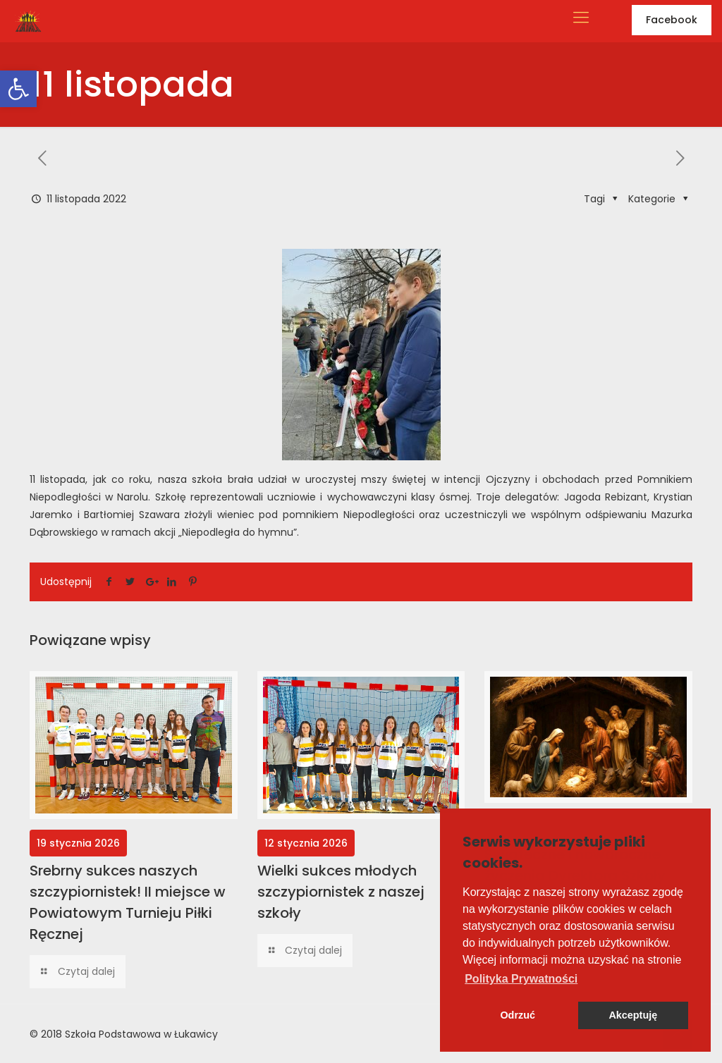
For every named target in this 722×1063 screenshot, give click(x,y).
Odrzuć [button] (517, 1015)
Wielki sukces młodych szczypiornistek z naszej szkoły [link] (340, 892)
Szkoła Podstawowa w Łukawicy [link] (141, 1034)
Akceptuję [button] (632, 1015)
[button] (521, 979)
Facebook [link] (671, 20)
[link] (18, 88)
